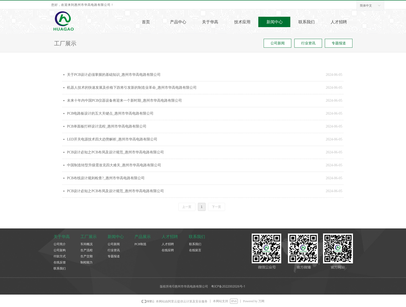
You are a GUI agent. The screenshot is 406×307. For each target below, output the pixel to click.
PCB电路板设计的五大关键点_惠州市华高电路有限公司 (110, 113)
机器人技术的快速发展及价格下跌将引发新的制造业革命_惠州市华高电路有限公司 (132, 87)
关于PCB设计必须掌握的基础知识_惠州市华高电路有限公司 (114, 75)
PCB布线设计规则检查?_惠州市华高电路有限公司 (106, 178)
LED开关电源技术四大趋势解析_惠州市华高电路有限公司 (112, 139)
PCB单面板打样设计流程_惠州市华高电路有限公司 (106, 126)
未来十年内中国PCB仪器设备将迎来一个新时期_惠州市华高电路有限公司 (124, 100)
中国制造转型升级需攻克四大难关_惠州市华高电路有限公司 (114, 165)
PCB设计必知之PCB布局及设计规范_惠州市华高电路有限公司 (115, 152)
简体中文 (366, 5)
